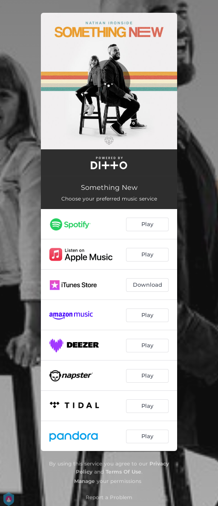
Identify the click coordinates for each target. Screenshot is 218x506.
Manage (84, 481)
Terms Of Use (123, 471)
